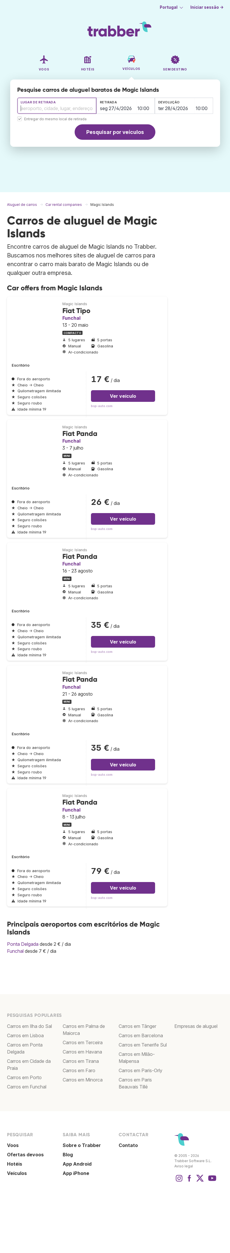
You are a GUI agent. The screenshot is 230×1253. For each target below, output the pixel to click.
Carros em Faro (79, 1070)
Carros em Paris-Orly (140, 1070)
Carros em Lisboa (25, 1035)
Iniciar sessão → (207, 7)
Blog (68, 1154)
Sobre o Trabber (82, 1145)
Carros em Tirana (81, 1061)
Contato (128, 1145)
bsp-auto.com (102, 406)
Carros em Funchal (26, 1087)
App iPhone (76, 1173)
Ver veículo (123, 396)
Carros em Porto (24, 1077)
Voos (13, 1145)
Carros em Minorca (83, 1080)
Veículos (17, 1173)
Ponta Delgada (22, 944)
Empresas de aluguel (195, 1026)
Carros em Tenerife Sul (143, 1045)
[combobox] (56, 106)
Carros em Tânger (137, 1026)
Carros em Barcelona (141, 1035)
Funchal (71, 318)
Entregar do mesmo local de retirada (55, 119)
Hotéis (14, 1164)
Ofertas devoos (25, 1154)
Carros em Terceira (83, 1042)
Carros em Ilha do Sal (29, 1026)
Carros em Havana (82, 1052)
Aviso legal (183, 1166)
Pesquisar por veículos (115, 132)
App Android (77, 1164)
